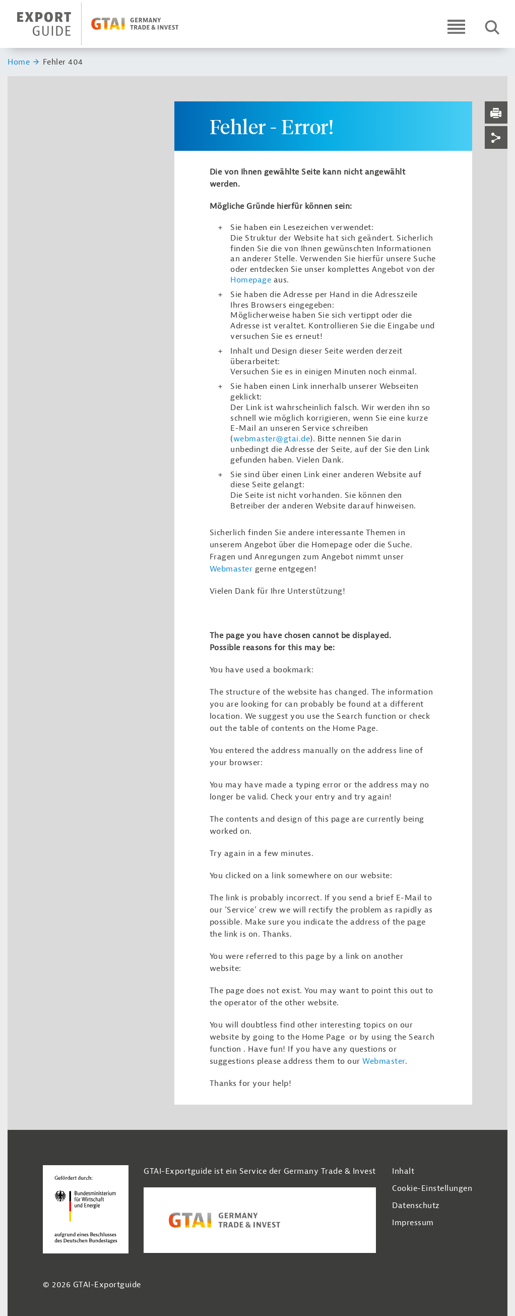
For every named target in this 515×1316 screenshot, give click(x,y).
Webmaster (231, 569)
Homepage (250, 280)
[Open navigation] (456, 26)
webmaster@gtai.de (271, 439)
